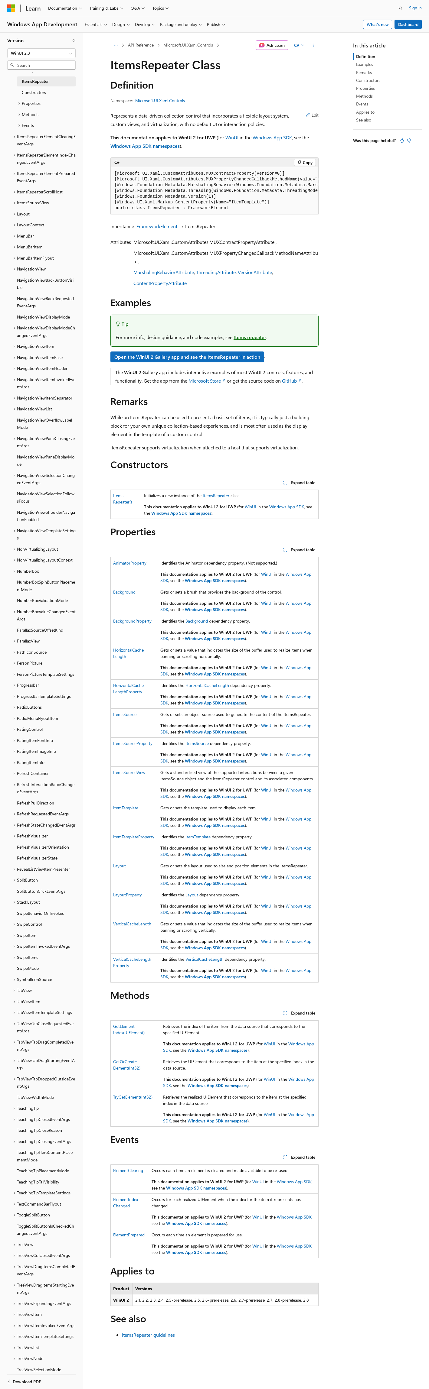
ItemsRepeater (216, 495)
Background (124, 592)
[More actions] (313, 45)
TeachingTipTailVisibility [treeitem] (38, 1182)
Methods (364, 96)
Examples (364, 64)
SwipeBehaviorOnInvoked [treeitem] (40, 913)
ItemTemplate (125, 808)
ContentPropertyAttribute (160, 283)
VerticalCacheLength (132, 924)
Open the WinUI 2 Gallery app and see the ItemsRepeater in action (187, 357)
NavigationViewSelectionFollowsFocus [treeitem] (45, 497)
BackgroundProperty (132, 621)
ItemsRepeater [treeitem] (35, 81)
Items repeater (250, 337)
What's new (378, 24)
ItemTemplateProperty (133, 837)
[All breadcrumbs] (115, 45)
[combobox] (41, 53)
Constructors (368, 80)
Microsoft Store (204, 380)
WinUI (231, 137)
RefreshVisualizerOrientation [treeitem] (43, 847)
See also (363, 120)
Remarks (364, 72)
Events (362, 104)
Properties (365, 88)
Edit (312, 115)
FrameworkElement (156, 226)
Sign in (415, 8)
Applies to (365, 112)
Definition (365, 56)
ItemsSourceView (129, 772)
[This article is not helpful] (409, 140)
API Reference (141, 45)
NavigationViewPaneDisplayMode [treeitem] (45, 460)
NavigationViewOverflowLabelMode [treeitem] (44, 423)
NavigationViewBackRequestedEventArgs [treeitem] (45, 302)
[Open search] (401, 8)
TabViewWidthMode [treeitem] (35, 1097)
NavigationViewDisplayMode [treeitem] (43, 317)
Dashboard (408, 24)
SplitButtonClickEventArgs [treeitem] (41, 891)
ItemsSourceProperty (132, 743)
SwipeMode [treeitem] (28, 968)
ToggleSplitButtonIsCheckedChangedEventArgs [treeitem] (45, 1229)
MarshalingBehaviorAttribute (163, 272)
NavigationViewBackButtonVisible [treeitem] (45, 283)
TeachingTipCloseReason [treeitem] (39, 1130)
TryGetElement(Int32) (132, 1097)
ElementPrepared (129, 1235)
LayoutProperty (127, 895)
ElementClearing (128, 1170)
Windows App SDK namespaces (145, 146)
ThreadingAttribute (216, 272)
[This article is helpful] (401, 140)
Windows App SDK (272, 137)
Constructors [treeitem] (34, 92)
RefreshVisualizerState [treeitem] (37, 858)
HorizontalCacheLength (207, 685)
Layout (119, 866)
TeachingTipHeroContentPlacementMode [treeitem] (45, 1156)
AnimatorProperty (129, 563)
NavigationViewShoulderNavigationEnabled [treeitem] (46, 516)
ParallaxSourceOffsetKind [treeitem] (40, 630)
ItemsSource (124, 714)
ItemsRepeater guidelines (148, 1335)
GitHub (289, 380)
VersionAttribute (255, 272)
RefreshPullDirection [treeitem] (35, 803)
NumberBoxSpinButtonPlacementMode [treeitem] (46, 585)
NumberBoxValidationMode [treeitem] (42, 600)
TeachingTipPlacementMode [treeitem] (43, 1171)
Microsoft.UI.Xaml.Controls (188, 45)
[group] (214, 191)
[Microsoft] (11, 8)
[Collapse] (74, 40)
